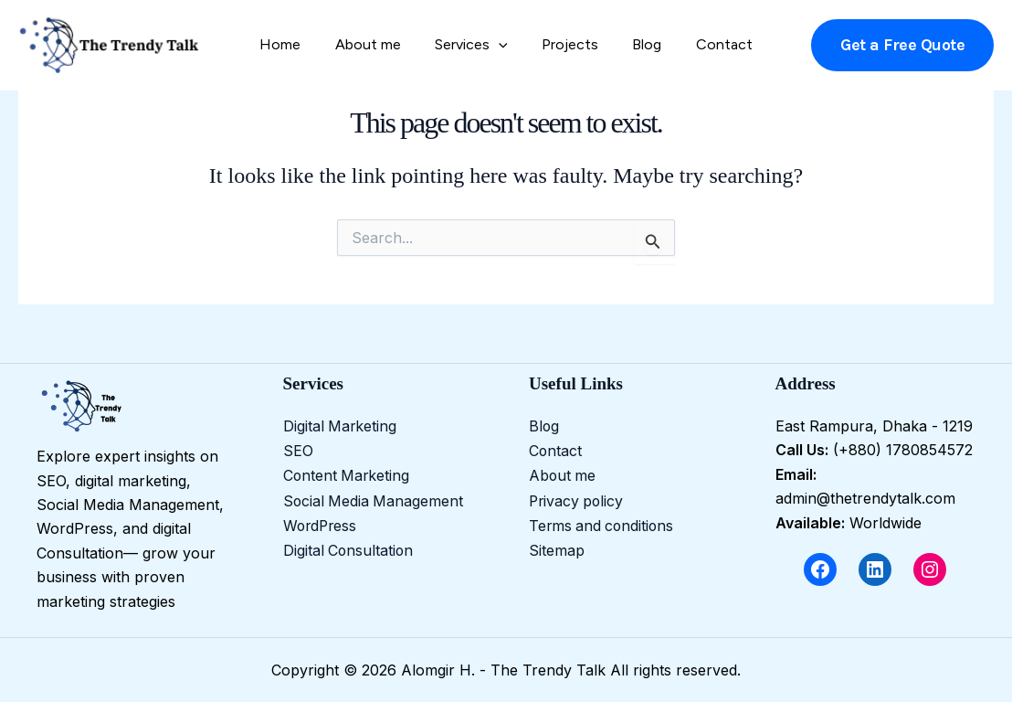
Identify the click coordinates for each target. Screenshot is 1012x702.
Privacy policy (578, 498)
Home (292, 44)
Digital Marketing (340, 426)
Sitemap (557, 546)
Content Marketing (347, 474)
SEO (298, 450)
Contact (711, 44)
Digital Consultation (349, 546)
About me (375, 44)
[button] (902, 45)
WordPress (321, 523)
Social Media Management (374, 498)
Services (474, 44)
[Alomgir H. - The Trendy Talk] (109, 44)
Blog (639, 44)
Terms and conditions (603, 523)
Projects (567, 44)
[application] (501, 44)
